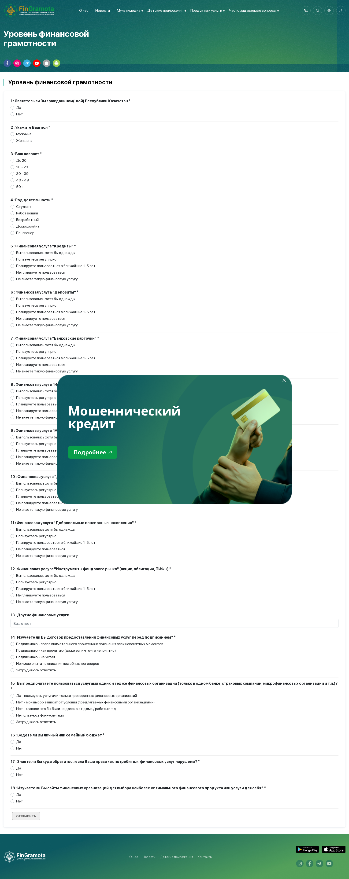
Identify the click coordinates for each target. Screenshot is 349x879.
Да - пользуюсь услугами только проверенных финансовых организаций (76, 695)
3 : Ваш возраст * (26, 154)
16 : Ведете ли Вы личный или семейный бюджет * (57, 735)
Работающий (27, 213)
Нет (19, 114)
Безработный (27, 219)
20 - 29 (22, 167)
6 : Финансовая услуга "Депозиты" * (44, 292)
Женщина (24, 140)
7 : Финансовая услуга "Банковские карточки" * (55, 338)
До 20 (21, 160)
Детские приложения (176, 857)
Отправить (26, 816)
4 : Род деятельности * (32, 200)
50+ (19, 186)
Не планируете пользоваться (40, 272)
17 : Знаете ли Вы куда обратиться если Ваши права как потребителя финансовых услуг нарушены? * (105, 761)
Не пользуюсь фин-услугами (40, 715)
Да (18, 107)
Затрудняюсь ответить (36, 670)
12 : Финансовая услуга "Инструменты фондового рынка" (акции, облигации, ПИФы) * (91, 569)
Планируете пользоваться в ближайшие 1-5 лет (56, 266)
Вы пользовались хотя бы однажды (45, 252)
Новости (102, 10)
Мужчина (23, 134)
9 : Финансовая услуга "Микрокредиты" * (49, 430)
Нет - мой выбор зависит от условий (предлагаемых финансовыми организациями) (85, 702)
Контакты (205, 857)
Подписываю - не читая (35, 657)
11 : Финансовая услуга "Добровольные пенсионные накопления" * (73, 523)
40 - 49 (22, 180)
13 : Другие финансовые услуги (40, 615)
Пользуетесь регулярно (36, 259)
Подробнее (93, 452)
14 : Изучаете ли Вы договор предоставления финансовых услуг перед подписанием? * (93, 637)
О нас (83, 10)
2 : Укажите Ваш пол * (30, 127)
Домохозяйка (27, 226)
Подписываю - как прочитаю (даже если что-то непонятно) (66, 650)
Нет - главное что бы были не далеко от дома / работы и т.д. (66, 708)
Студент (23, 206)
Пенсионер (25, 233)
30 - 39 (22, 173)
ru (306, 10)
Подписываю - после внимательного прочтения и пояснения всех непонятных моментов (89, 644)
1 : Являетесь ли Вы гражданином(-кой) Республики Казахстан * (70, 101)
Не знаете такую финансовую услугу (47, 279)
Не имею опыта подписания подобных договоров (57, 663)
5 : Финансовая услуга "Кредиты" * (43, 246)
